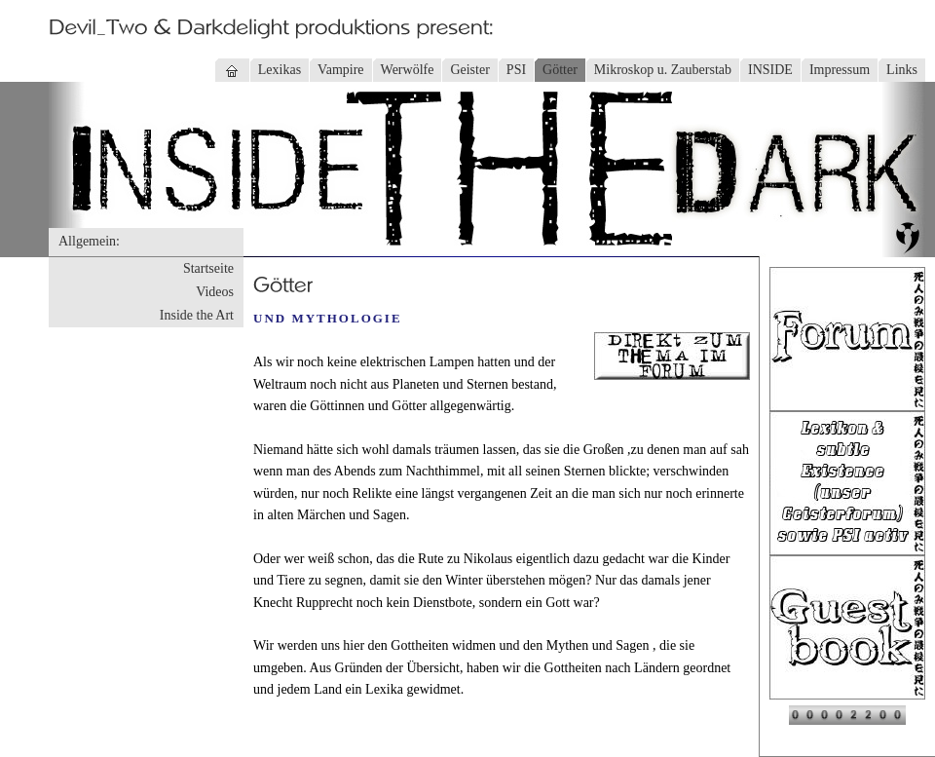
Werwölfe (407, 69)
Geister (469, 69)
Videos (215, 291)
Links (901, 69)
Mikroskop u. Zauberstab (662, 69)
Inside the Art (197, 315)
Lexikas (279, 69)
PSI (516, 69)
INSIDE (770, 69)
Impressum (839, 69)
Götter (560, 69)
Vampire (340, 69)
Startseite (208, 268)
